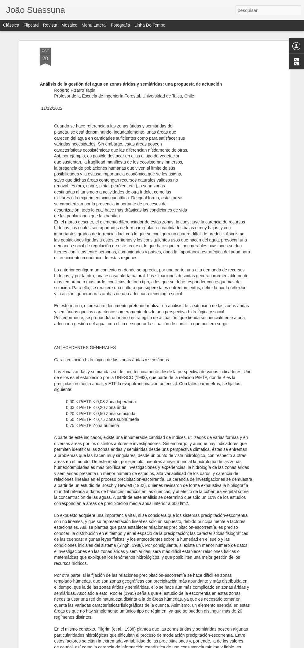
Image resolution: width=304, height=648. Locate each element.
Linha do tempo (150, 25)
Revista (50, 25)
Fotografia (120, 25)
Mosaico (69, 25)
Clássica (11, 25)
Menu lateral (94, 25)
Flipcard (31, 25)
